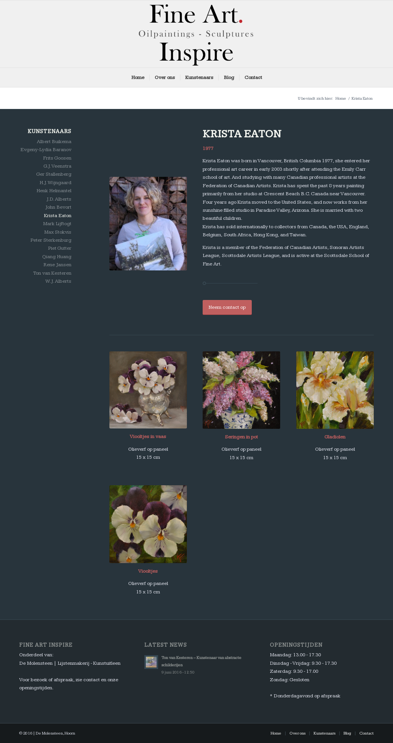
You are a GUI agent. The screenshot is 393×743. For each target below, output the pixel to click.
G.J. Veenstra (57, 166)
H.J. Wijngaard (55, 183)
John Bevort (58, 207)
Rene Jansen (57, 265)
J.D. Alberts (58, 199)
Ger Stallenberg (53, 174)
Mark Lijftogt (57, 224)
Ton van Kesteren (52, 273)
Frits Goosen (57, 158)
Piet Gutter (59, 248)
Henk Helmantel (53, 191)
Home (340, 98)
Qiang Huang (56, 257)
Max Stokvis (57, 232)
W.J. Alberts (58, 281)
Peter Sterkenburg (50, 240)
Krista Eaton (57, 216)
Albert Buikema (54, 141)
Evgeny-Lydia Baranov (45, 150)
